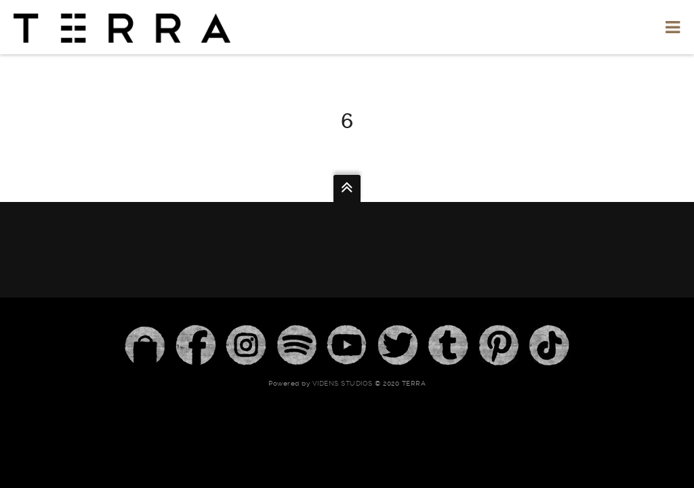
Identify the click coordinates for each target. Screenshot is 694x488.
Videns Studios (342, 383)
